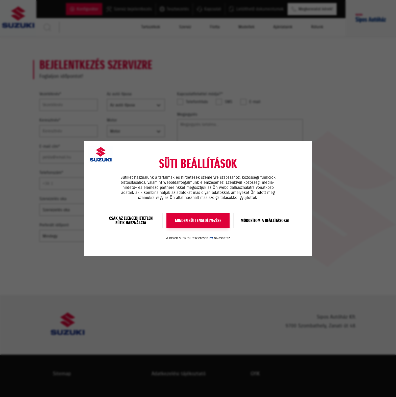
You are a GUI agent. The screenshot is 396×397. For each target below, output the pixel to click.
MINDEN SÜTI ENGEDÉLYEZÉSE (198, 220)
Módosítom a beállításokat (265, 220)
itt (211, 238)
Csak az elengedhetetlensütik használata (131, 221)
